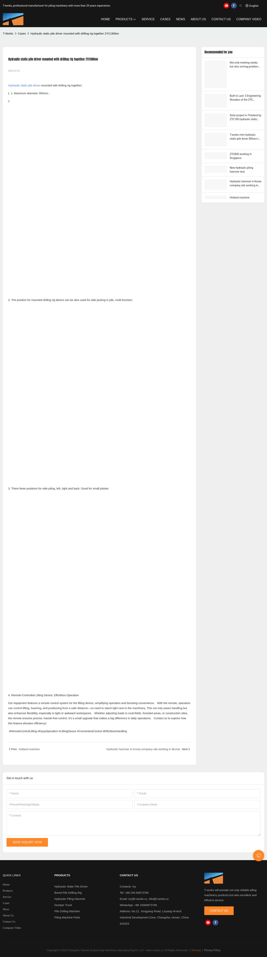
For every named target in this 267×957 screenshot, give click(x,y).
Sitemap (196, 950)
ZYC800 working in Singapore (241, 155)
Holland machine (239, 196)
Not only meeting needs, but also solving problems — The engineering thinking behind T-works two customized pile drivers (245, 65)
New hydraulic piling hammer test (241, 168)
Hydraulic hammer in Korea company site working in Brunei (245, 183)
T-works (8, 33)
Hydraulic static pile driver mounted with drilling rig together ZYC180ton (75, 33)
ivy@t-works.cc (137, 898)
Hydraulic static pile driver (24, 85)
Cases (22, 33)
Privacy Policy (212, 950)
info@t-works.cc (159, 898)
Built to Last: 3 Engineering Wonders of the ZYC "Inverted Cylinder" (245, 97)
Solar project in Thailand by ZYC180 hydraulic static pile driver (245, 117)
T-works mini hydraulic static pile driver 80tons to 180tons (245, 136)
